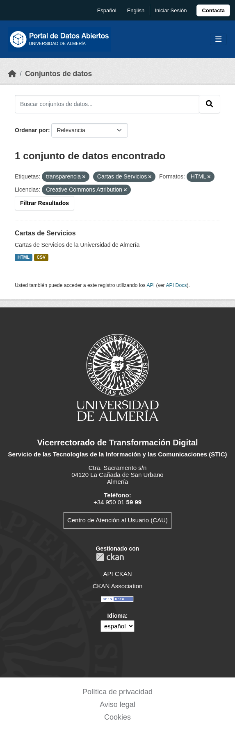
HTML (24, 257)
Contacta (213, 10)
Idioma (116, 615)
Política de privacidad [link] (117, 692)
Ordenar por (31, 130)
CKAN (110, 557)
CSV (41, 257)
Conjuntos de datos (58, 74)
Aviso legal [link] (117, 704)
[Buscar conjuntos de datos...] (107, 104)
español (106, 10)
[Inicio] (12, 74)
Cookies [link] (117, 717)
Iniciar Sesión (171, 10)
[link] (213, 10)
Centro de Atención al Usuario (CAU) (117, 520)
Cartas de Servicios (45, 233)
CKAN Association (118, 585)
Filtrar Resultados (44, 203)
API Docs (176, 285)
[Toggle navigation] (218, 39)
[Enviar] (209, 104)
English (136, 10)
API (150, 285)
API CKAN (117, 573)
